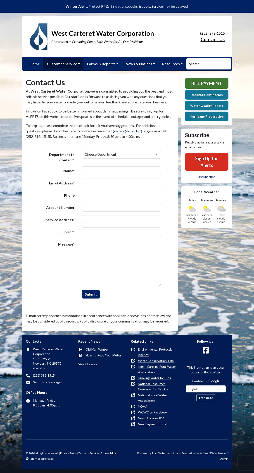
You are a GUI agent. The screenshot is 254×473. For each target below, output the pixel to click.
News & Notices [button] (139, 64)
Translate (205, 398)
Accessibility (108, 453)
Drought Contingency (206, 95)
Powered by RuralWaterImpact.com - (182, 453)
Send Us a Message (47, 382)
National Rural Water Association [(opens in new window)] (152, 397)
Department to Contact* (62, 157)
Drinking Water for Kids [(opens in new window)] (154, 378)
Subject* (67, 232)
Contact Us (213, 39)
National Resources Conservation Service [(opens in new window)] (153, 386)
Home (35, 64)
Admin (224, 458)
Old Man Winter (96, 349)
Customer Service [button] (62, 64)
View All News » (87, 364)
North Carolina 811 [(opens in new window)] (151, 418)
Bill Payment (206, 83)
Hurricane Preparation (207, 116)
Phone (69, 195)
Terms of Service (88, 453)
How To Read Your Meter (103, 355)
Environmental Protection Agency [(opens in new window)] (156, 352)
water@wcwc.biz (127, 131)
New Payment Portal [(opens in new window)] (152, 424)
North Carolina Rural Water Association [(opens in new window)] (157, 369)
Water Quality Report (206, 106)
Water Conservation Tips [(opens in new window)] (156, 361)
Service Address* (60, 219)
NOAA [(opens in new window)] (142, 406)
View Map (39, 368)
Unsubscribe (207, 177)
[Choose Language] (206, 388)
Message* (66, 244)
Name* (69, 171)
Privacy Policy (68, 453)
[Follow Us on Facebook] (206, 350)
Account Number (60, 207)
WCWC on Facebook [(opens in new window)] (152, 412)
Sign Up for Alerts (206, 162)
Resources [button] (171, 64)
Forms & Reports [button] (101, 64)
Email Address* (62, 183)
